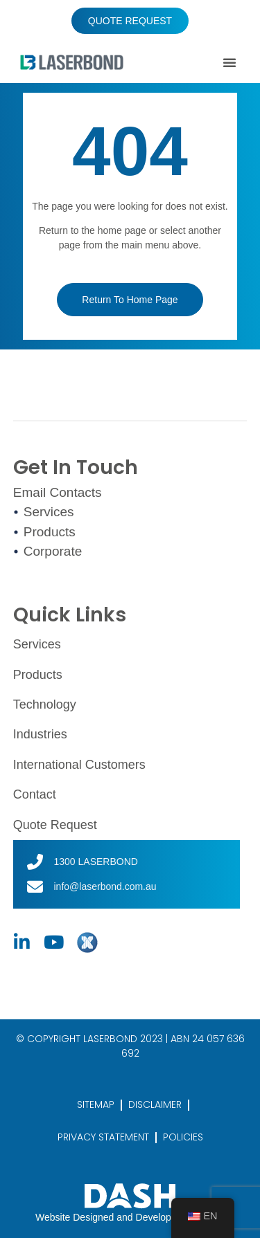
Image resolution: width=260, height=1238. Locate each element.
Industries (40, 734)
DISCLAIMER (155, 1104)
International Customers (79, 765)
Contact (34, 794)
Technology (44, 704)
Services (37, 644)
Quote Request (55, 825)
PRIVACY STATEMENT (103, 1137)
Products (37, 675)
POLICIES (183, 1137)
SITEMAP (95, 1104)
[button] (229, 62)
